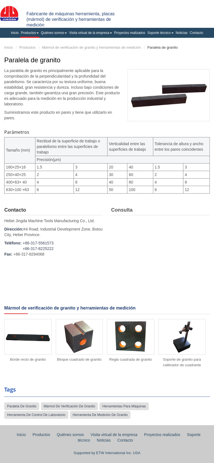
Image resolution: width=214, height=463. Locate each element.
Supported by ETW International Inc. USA (107, 453)
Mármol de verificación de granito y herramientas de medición (91, 47)
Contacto (196, 33)
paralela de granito (21, 406)
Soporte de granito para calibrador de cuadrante (182, 362)
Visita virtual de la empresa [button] (90, 33)
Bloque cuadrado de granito (79, 359)
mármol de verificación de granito (69, 406)
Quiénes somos (70, 434)
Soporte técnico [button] (160, 33)
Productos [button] (30, 33)
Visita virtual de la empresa (114, 434)
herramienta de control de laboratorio (36, 415)
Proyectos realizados (129, 33)
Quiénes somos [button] (54, 33)
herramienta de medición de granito (100, 415)
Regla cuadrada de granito (130, 359)
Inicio (15, 33)
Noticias (182, 33)
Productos (27, 47)
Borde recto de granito (28, 359)
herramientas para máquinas (124, 406)
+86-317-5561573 (38, 243)
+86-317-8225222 (38, 248)
